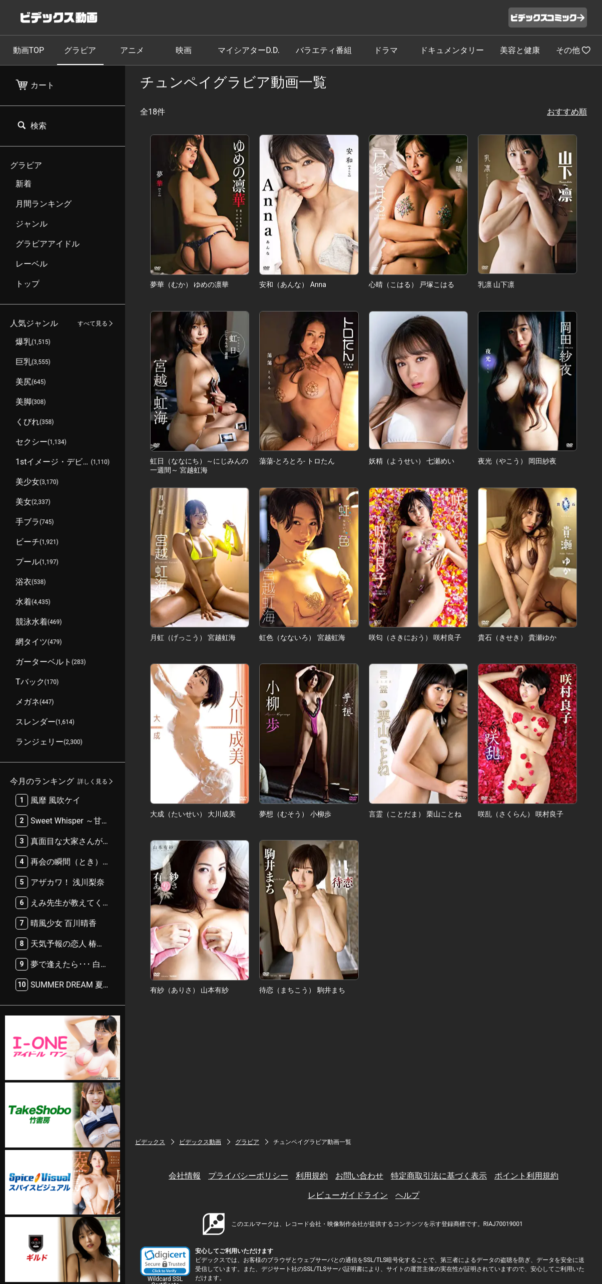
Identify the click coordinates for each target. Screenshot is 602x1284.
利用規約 (312, 1175)
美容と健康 (520, 50)
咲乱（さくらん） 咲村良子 (520, 814)
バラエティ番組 (324, 50)
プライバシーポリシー (248, 1175)
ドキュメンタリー (452, 50)
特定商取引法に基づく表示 (439, 1175)
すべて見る (93, 323)
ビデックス (150, 1142)
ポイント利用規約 (526, 1175)
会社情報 (185, 1175)
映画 (184, 50)
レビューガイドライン (348, 1195)
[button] (165, 1261)
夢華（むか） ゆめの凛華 (189, 284)
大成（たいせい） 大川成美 (193, 814)
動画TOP (28, 50)
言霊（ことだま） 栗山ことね (415, 814)
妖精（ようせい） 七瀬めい (411, 461)
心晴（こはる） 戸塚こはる (411, 284)
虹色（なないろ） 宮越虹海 (302, 638)
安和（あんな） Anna (292, 284)
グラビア (80, 50)
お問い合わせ (359, 1175)
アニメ (132, 50)
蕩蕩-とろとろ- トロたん (297, 461)
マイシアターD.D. (249, 50)
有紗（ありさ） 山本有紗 (189, 990)
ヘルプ (407, 1195)
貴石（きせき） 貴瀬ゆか (517, 638)
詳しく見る (93, 781)
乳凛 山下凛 (496, 284)
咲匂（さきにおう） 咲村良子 (415, 638)
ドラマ (386, 50)
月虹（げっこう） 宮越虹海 (193, 638)
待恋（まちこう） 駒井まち (302, 990)
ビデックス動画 (200, 1142)
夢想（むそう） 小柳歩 (295, 814)
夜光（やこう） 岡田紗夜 (517, 461)
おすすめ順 (567, 111)
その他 (573, 50)
